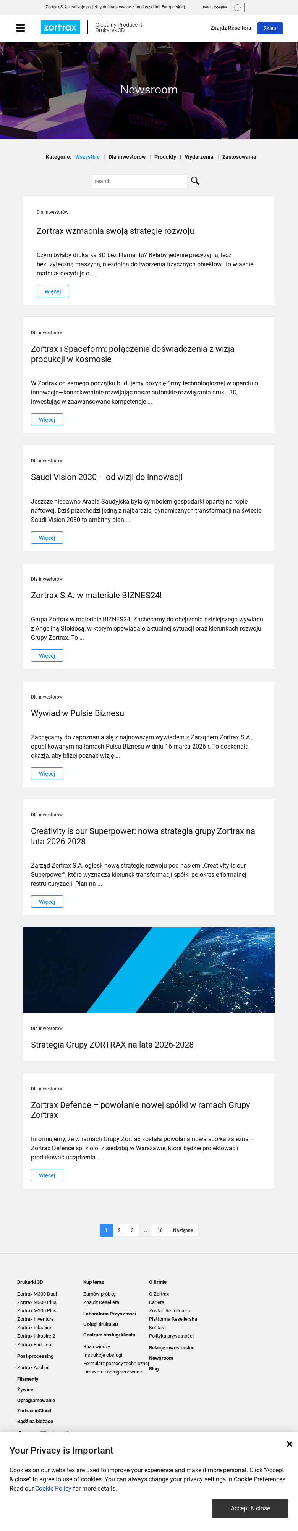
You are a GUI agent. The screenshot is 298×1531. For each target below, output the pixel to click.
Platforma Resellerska (173, 1319)
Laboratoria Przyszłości (109, 1314)
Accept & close (250, 1508)
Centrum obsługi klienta (109, 1335)
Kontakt (157, 1327)
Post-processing (35, 1356)
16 (160, 1230)
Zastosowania (239, 157)
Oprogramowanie (36, 1400)
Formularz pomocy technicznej (116, 1363)
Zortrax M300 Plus (37, 1302)
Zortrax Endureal (34, 1344)
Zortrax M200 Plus (37, 1311)
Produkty (165, 157)
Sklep (270, 28)
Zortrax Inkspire (34, 1327)
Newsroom (161, 1358)
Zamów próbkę (99, 1294)
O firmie (158, 1282)
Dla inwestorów (127, 157)
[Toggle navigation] (28, 28)
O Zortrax (159, 1294)
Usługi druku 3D (100, 1324)
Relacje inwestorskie (171, 1348)
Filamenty (28, 1379)
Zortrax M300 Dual (37, 1294)
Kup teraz (93, 1282)
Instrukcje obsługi (102, 1355)
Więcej (53, 291)
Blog (154, 1369)
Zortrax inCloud (34, 1410)
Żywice (25, 1390)
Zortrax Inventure (35, 1319)
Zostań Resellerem (169, 1311)
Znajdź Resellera (231, 28)
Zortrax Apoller (33, 1367)
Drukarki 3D (30, 1282)
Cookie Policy (53, 1488)
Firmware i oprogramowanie (113, 1372)
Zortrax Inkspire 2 (36, 1336)
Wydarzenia (199, 157)
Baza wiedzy (96, 1346)
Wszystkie (87, 157)
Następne (183, 1230)
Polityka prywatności (171, 1336)
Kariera (156, 1302)
